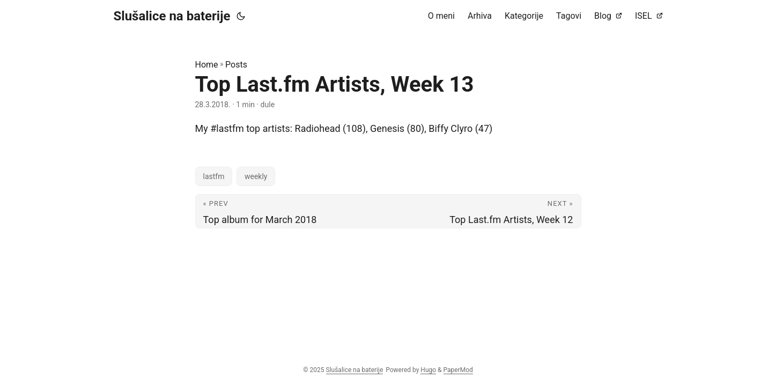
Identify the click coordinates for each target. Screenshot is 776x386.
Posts (236, 65)
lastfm (214, 176)
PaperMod (458, 370)
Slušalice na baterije (172, 16)
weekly (256, 176)
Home (206, 65)
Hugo (428, 370)
